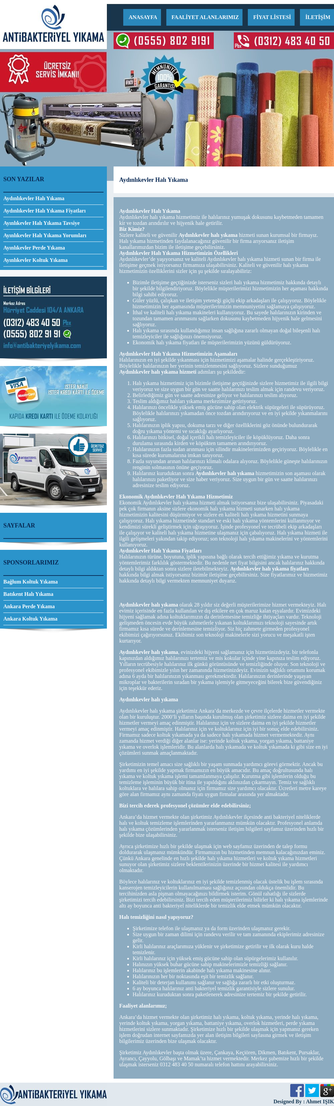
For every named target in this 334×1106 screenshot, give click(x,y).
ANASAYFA (143, 17)
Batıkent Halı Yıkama (28, 594)
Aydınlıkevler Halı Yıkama (33, 198)
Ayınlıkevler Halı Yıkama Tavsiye (41, 223)
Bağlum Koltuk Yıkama (30, 582)
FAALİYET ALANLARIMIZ (205, 17)
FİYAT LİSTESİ (272, 17)
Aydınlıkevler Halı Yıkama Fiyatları (44, 211)
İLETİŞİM (317, 17)
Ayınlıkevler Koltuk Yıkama (35, 260)
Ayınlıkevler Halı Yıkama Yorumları (44, 235)
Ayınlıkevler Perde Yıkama (34, 248)
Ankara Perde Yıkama (29, 606)
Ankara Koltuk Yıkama (30, 619)
